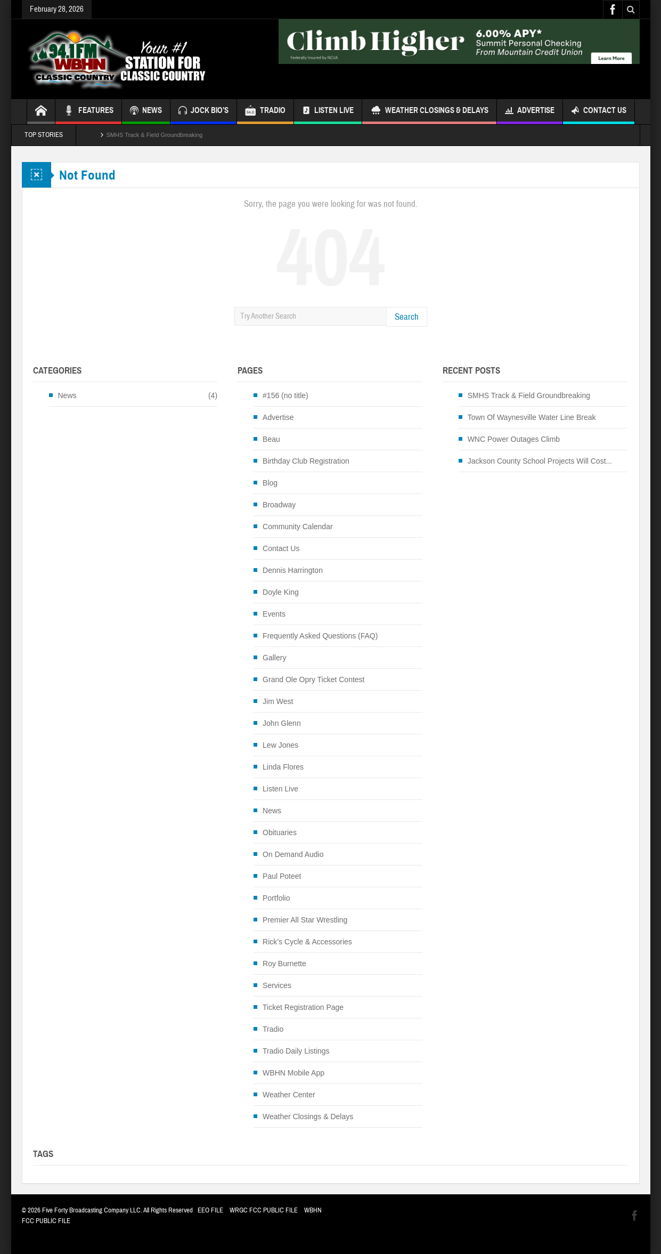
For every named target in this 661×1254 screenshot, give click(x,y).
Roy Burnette (284, 963)
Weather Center (289, 1094)
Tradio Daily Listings (296, 1051)
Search (407, 316)
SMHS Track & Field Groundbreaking (155, 135)
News (67, 395)
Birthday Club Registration (306, 461)
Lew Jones (280, 745)
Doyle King (281, 592)
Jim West (278, 701)
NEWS (146, 111)
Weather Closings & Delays (429, 111)
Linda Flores (283, 767)
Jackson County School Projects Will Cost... (540, 461)
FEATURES (88, 111)
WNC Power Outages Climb (514, 439)
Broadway (279, 504)
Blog (270, 483)
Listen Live (328, 111)
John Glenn (282, 723)
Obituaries (280, 832)
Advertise (529, 111)
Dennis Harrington (293, 570)
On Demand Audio (293, 854)
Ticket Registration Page (303, 1007)
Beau (271, 439)
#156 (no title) (285, 395)
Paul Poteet (282, 876)
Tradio (273, 1029)
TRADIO (265, 111)
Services (277, 985)
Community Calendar (298, 526)
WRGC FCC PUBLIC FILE (264, 1210)
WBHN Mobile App (293, 1073)
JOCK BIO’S (203, 111)
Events (274, 614)
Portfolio (276, 898)
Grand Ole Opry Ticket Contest (313, 679)
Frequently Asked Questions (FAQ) (320, 636)
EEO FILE (210, 1210)
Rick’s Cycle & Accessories (307, 941)
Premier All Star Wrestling (305, 920)
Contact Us (598, 111)
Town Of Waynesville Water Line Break (532, 417)
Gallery (274, 657)
